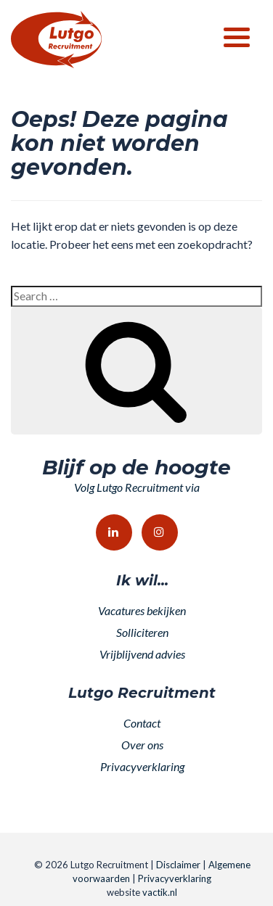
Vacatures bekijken (142, 610)
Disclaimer (178, 864)
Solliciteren (142, 632)
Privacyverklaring (142, 766)
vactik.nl (159, 892)
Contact (141, 723)
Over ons (142, 744)
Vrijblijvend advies (142, 654)
